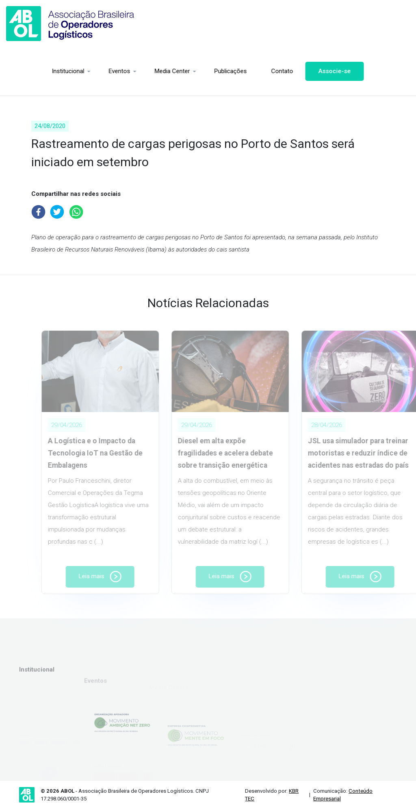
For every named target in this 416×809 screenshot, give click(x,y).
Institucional (28, 71)
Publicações (191, 71)
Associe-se (295, 71)
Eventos (80, 71)
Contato (243, 71)
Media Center (132, 71)
